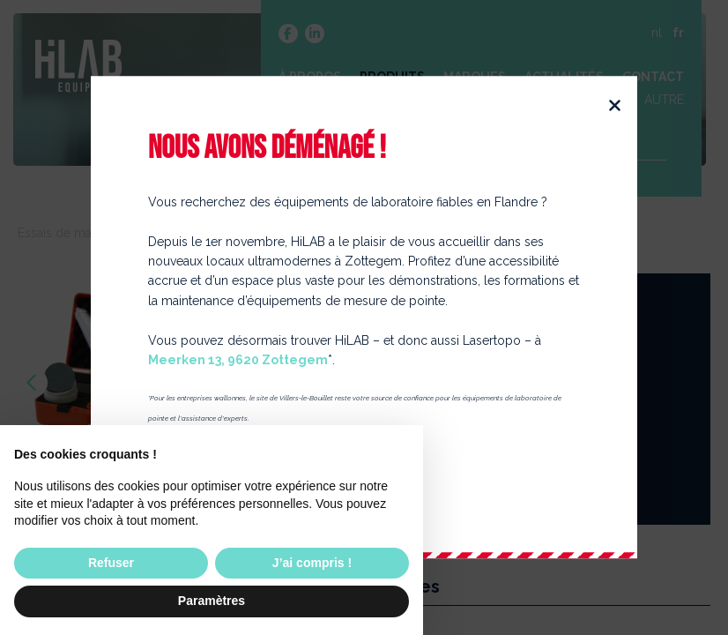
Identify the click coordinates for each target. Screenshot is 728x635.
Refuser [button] (111, 563)
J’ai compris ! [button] (312, 563)
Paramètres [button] (211, 601)
